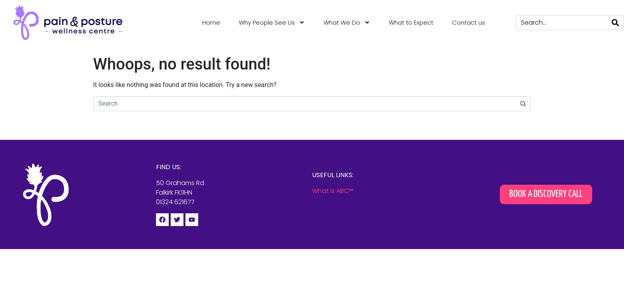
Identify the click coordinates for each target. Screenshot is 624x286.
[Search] (615, 22)
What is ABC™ (332, 190)
